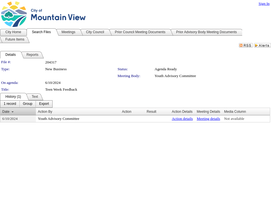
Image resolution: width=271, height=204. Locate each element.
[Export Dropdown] (44, 104)
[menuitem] (9, 104)
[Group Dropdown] (27, 104)
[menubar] (26, 104)
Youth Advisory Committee (175, 76)
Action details (182, 118)
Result (151, 112)
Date (5, 112)
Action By (45, 112)
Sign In (264, 3)
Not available (234, 118)
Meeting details (208, 118)
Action (126, 112)
